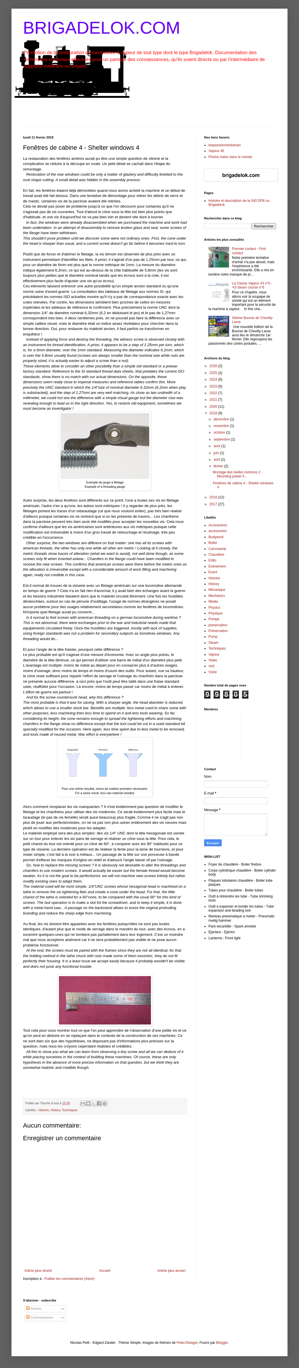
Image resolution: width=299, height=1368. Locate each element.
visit (211, 666)
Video (212, 660)
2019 (214, 413)
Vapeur (213, 654)
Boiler (212, 543)
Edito (212, 560)
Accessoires (217, 525)
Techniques (70, 1110)
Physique (215, 613)
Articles (34, 1309)
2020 (214, 407)
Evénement (217, 566)
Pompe (213, 619)
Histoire (44, 1110)
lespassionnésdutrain (224, 145)
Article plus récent (38, 1271)
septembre (222, 439)
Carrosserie (217, 549)
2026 (214, 366)
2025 (214, 373)
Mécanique (216, 590)
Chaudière (216, 555)
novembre (222, 426)
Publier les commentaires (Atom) (70, 1279)
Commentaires (39, 1318)
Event (212, 572)
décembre (222, 419)
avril (217, 460)
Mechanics (216, 596)
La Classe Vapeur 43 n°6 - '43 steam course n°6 (252, 285)
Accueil (104, 1271)
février (219, 466)
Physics (214, 608)
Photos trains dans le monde (230, 157)
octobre (220, 432)
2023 (214, 386)
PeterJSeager (187, 1343)
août (217, 446)
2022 (214, 393)
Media (213, 601)
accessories (217, 531)
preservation (217, 625)
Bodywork (216, 537)
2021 (214, 400)
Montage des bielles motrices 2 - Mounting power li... (237, 474)
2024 (214, 379)
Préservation (218, 631)
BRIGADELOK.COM (101, 27)
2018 (214, 497)
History (55, 1110)
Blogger (222, 1343)
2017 (214, 504)
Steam (213, 643)
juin (217, 453)
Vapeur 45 (216, 151)
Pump (212, 637)
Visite (212, 672)
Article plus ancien (171, 1271)
